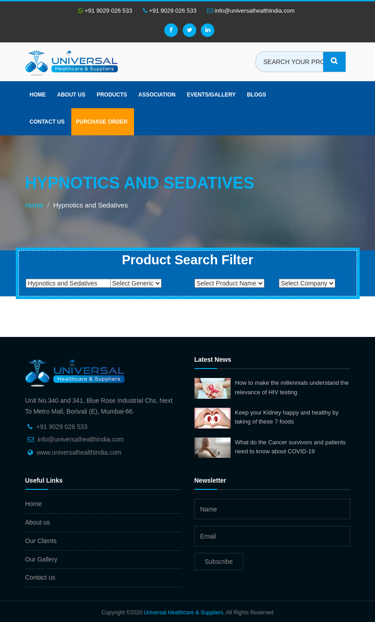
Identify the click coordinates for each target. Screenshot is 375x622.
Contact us (40, 577)
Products (112, 95)
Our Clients (41, 540)
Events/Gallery (211, 95)
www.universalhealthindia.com (79, 452)
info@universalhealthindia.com (251, 10)
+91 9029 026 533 (105, 10)
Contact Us (47, 122)
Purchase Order (101, 122)
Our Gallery (41, 559)
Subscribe (219, 561)
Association (157, 95)
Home (38, 95)
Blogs (256, 95)
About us (71, 95)
